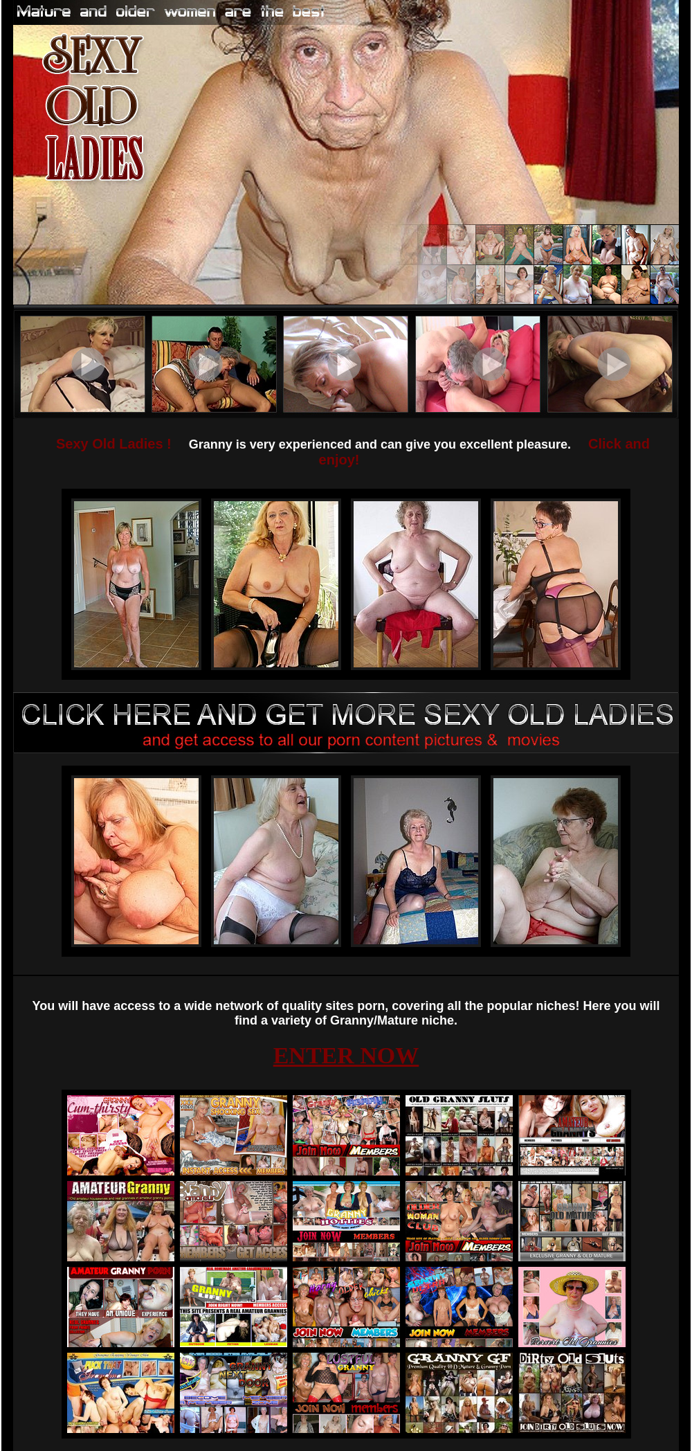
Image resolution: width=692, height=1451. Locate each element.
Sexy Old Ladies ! (114, 443)
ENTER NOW (346, 1055)
